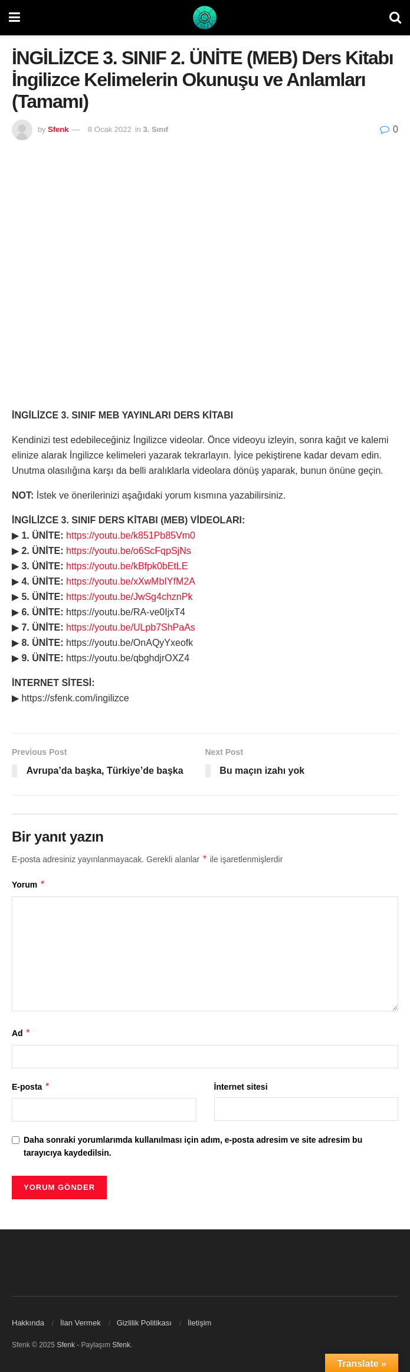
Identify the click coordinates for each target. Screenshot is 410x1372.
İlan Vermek (80, 1322)
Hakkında (28, 1322)
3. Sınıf (155, 129)
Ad (21, 1033)
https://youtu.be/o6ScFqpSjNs (128, 551)
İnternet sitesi (241, 1086)
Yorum (28, 884)
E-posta (31, 1086)
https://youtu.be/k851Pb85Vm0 (130, 535)
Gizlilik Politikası (144, 1322)
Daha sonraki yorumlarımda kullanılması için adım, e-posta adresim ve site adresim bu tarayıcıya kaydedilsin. (193, 1146)
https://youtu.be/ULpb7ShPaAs (130, 627)
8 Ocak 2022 (110, 129)
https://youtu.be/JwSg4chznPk (129, 597)
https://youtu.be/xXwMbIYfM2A (130, 581)
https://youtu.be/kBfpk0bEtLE (127, 566)
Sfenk (58, 129)
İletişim (199, 1322)
